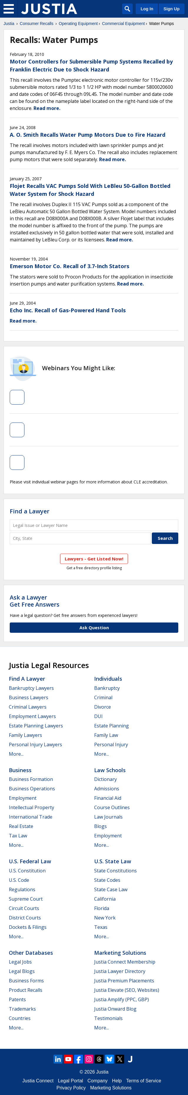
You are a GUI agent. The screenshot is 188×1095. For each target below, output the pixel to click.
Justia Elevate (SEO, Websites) (126, 990)
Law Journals (108, 817)
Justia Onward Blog (115, 1009)
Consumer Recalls (36, 23)
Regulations (22, 889)
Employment (22, 798)
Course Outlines (112, 807)
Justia (9, 23)
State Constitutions (115, 870)
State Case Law (110, 889)
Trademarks (22, 1009)
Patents (17, 999)
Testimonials (108, 1018)
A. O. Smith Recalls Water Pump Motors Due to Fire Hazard (87, 134)
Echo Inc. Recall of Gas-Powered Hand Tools (68, 310)
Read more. (47, 108)
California (105, 899)
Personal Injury (111, 744)
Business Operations (32, 788)
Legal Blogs (22, 971)
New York (105, 917)
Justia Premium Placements (124, 980)
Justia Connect (38, 1080)
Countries (20, 1018)
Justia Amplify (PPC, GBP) (121, 999)
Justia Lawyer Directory (119, 971)
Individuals (108, 678)
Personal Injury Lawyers (35, 744)
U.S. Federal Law (30, 861)
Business (20, 770)
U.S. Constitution (27, 870)
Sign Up (171, 8)
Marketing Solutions (120, 952)
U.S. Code (19, 880)
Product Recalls (25, 990)
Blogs (100, 826)
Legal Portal (70, 1080)
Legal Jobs (20, 962)
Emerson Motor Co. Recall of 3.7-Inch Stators (69, 266)
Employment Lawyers (32, 716)
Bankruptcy (107, 688)
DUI (98, 716)
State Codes (107, 880)
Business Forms (26, 980)
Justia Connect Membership (124, 962)
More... (16, 754)
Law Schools (110, 770)
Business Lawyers (28, 697)
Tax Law (18, 835)
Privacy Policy (71, 1087)
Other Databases (31, 952)
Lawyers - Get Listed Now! (94, 559)
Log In (147, 8)
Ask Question (94, 627)
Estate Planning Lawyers (36, 725)
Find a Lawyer (29, 511)
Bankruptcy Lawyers (31, 688)
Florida (101, 908)
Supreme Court (26, 899)
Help (117, 1080)
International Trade (30, 817)
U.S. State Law (112, 861)
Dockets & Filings (27, 927)
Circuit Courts (24, 908)
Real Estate (21, 826)
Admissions (106, 788)
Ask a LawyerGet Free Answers (34, 600)
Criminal (103, 697)
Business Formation (31, 779)
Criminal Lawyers (27, 707)
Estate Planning (111, 725)
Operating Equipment (78, 23)
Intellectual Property (31, 807)
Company (97, 1080)
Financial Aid (107, 798)
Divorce (102, 707)
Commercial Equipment (123, 23)
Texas (100, 927)
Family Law (106, 735)
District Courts (25, 917)
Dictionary (105, 779)
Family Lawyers (25, 735)
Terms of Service (143, 1080)
